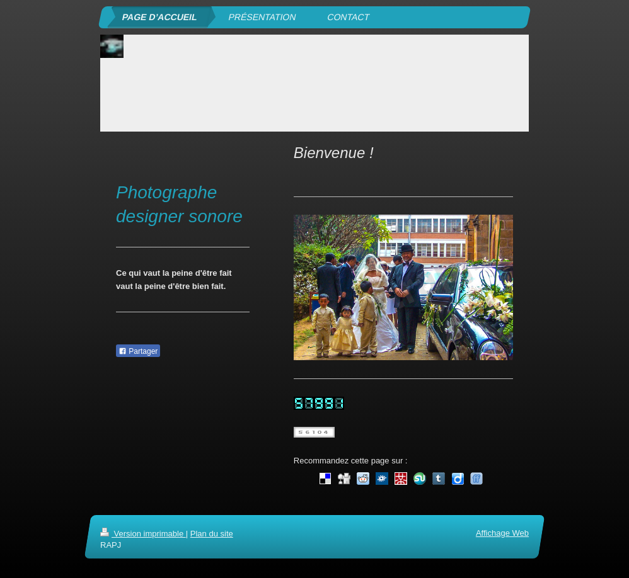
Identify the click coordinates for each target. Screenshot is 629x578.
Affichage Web (502, 533)
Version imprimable (143, 533)
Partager (138, 351)
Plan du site (211, 533)
